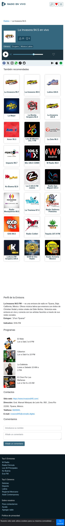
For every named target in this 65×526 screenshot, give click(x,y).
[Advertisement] (32, 14)
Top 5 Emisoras (8, 459)
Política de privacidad (11, 516)
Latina (4, 489)
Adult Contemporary (10, 495)
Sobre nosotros (8, 500)
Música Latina (26, 46)
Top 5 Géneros (8, 480)
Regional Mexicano (10, 492)
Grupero (15, 46)
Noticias (5, 483)
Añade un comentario (14, 444)
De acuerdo (60, 522)
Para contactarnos (9, 504)
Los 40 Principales (10, 468)
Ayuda (4, 507)
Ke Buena (6, 471)
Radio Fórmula (8, 465)
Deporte (5, 486)
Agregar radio (8, 510)
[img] (61, 4)
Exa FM (5, 474)
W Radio (5, 462)
